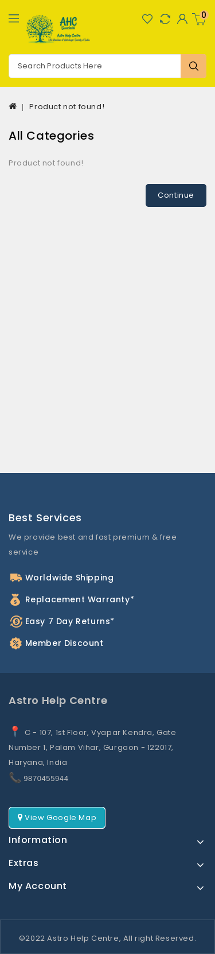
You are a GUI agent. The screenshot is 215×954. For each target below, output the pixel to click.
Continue (176, 195)
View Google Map (57, 817)
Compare (165, 18)
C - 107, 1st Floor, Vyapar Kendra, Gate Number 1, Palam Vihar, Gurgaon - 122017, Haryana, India (93, 747)
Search (193, 66)
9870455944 (46, 778)
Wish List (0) (147, 18)
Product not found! (66, 106)
